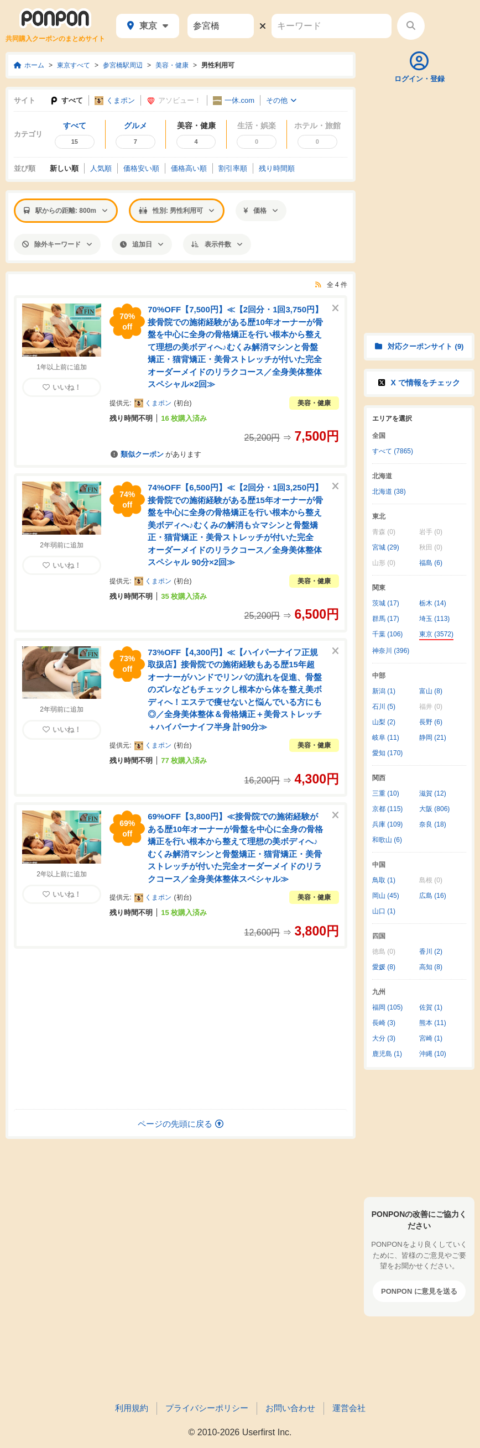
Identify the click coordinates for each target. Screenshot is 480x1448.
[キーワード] (331, 25)
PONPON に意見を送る (419, 1291)
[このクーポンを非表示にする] (335, 308)
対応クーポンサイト (419, 346)
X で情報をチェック (419, 382)
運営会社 (349, 1408)
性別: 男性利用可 (177, 211)
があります (155, 454)
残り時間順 (277, 168)
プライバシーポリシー (206, 1408)
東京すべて (73, 65)
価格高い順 (189, 168)
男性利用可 (217, 65)
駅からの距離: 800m (66, 211)
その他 (281, 100)
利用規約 (131, 1408)
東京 (147, 25)
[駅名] (220, 25)
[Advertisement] (181, 1029)
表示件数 (217, 244)
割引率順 (232, 168)
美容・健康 (172, 65)
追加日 (142, 244)
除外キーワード (57, 244)
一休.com (233, 101)
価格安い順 (141, 168)
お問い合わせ (290, 1408)
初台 (183, 403)
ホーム (29, 65)
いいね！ (62, 387)
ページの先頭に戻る (180, 1123)
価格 (261, 211)
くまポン (115, 101)
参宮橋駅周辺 (123, 65)
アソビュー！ (174, 101)
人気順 (101, 168)
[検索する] (411, 26)
